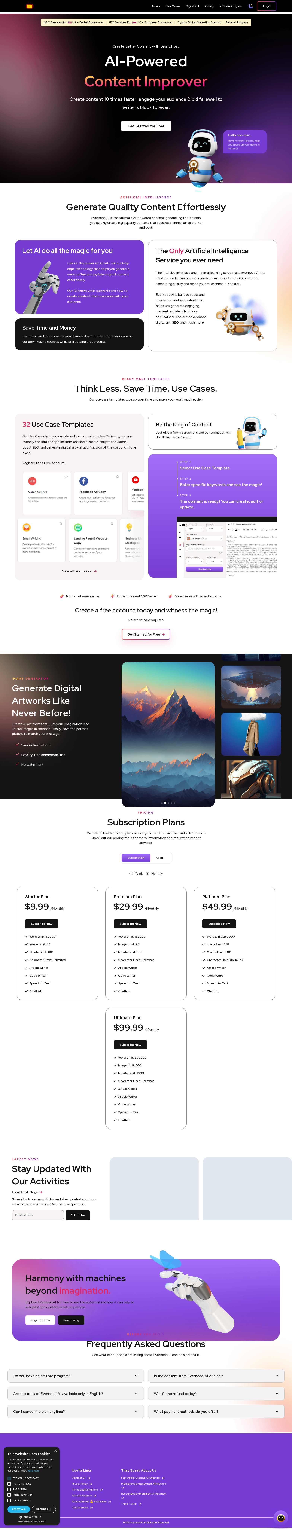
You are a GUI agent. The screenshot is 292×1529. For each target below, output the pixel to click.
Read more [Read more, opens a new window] (33, 1470)
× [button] (55, 1451)
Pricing (209, 6)
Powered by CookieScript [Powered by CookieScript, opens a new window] (31, 1521)
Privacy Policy (82, 1485)
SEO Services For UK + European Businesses (140, 21)
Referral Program (237, 21)
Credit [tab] (160, 856)
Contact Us (81, 1479)
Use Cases (173, 6)
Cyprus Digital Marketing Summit (199, 21)
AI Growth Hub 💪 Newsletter (91, 1502)
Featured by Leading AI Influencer (143, 1479)
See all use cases (79, 570)
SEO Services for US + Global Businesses (74, 21)
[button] (162, 802)
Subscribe (78, 1214)
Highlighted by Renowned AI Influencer (144, 1487)
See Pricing (71, 1322)
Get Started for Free (146, 124)
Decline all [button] (43, 1509)
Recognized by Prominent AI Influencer (144, 1497)
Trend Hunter (131, 1505)
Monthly (157, 872)
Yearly (139, 872)
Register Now (40, 1322)
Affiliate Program (230, 6)
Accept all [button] (19, 1509)
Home (156, 6)
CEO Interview (82, 1508)
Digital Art (192, 6)
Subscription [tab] (136, 856)
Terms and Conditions (87, 1491)
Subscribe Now (41, 922)
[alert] (32, 1486)
